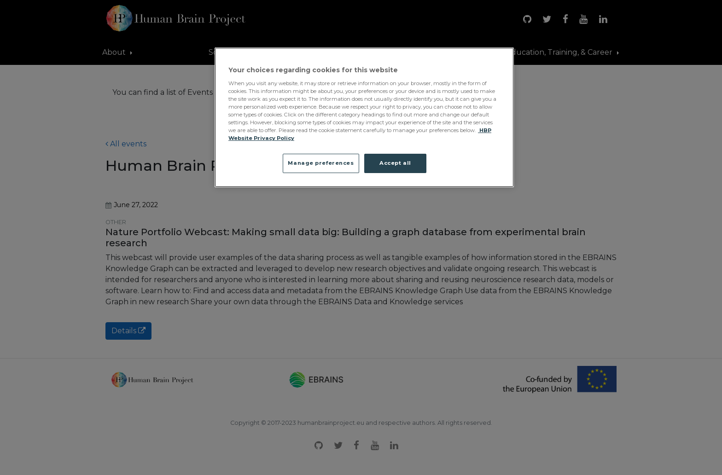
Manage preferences (321, 163)
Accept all (395, 163)
